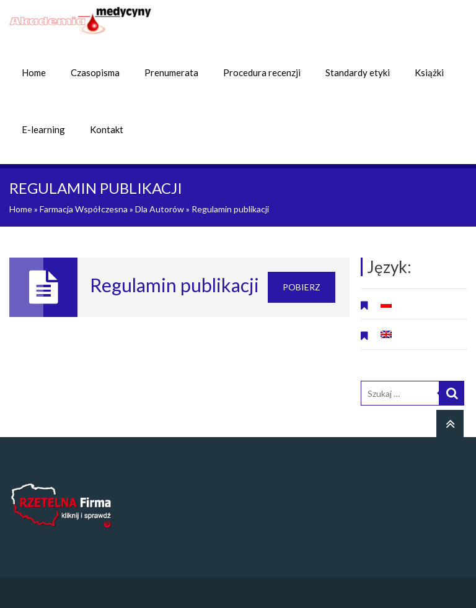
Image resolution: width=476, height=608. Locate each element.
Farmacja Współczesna (84, 209)
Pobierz (301, 287)
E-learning (43, 129)
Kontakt (106, 129)
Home (34, 72)
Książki (429, 72)
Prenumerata (171, 72)
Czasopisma (95, 72)
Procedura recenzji (262, 72)
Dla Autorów (159, 209)
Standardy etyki (357, 72)
